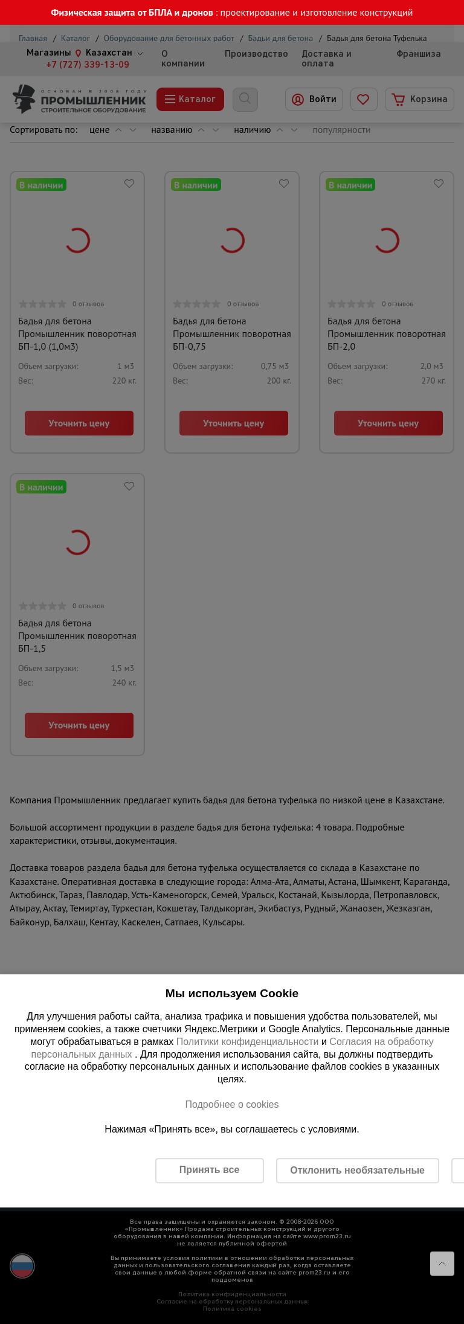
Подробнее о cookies (232, 1104)
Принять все (209, 1170)
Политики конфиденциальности (247, 1041)
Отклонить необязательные (357, 1170)
